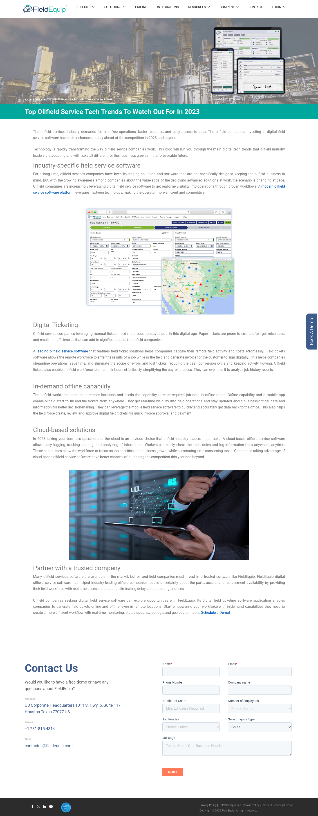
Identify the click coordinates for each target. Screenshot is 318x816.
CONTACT (255, 7)
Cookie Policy (250, 805)
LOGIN (279, 6)
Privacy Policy (208, 805)
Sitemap (288, 805)
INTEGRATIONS (168, 7)
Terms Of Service (271, 805)
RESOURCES (199, 6)
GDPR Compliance (230, 805)
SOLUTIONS (115, 6)
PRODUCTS (84, 6)
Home (28, 99)
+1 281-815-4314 (40, 728)
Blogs (39, 99)
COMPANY (229, 6)
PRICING (141, 7)
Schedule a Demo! (215, 612)
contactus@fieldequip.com (49, 745)
